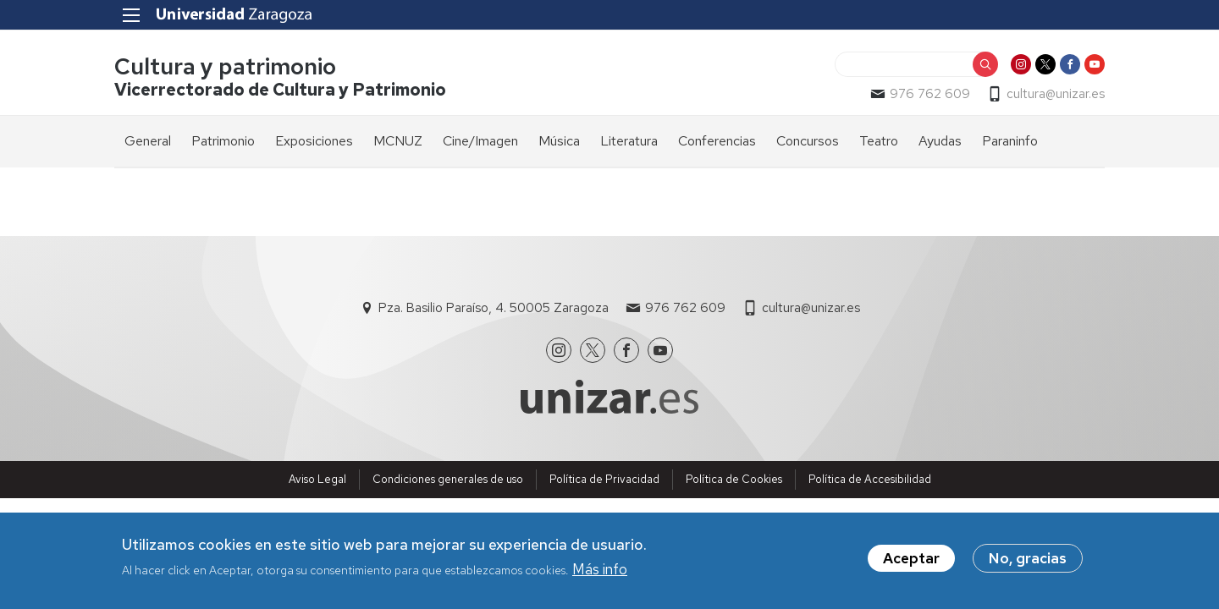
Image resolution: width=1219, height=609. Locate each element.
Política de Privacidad (604, 479)
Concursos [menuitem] (807, 141)
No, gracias (1028, 558)
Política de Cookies (734, 479)
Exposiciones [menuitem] (314, 141)
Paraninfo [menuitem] (1010, 141)
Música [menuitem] (559, 141)
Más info (599, 569)
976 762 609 (930, 93)
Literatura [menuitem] (629, 141)
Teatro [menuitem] (878, 141)
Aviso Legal (317, 479)
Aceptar (911, 558)
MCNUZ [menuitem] (397, 141)
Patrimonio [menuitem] (223, 141)
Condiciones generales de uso (447, 479)
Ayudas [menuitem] (940, 141)
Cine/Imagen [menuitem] (480, 141)
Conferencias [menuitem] (717, 141)
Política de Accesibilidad (869, 479)
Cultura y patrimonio (225, 66)
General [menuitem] (147, 141)
